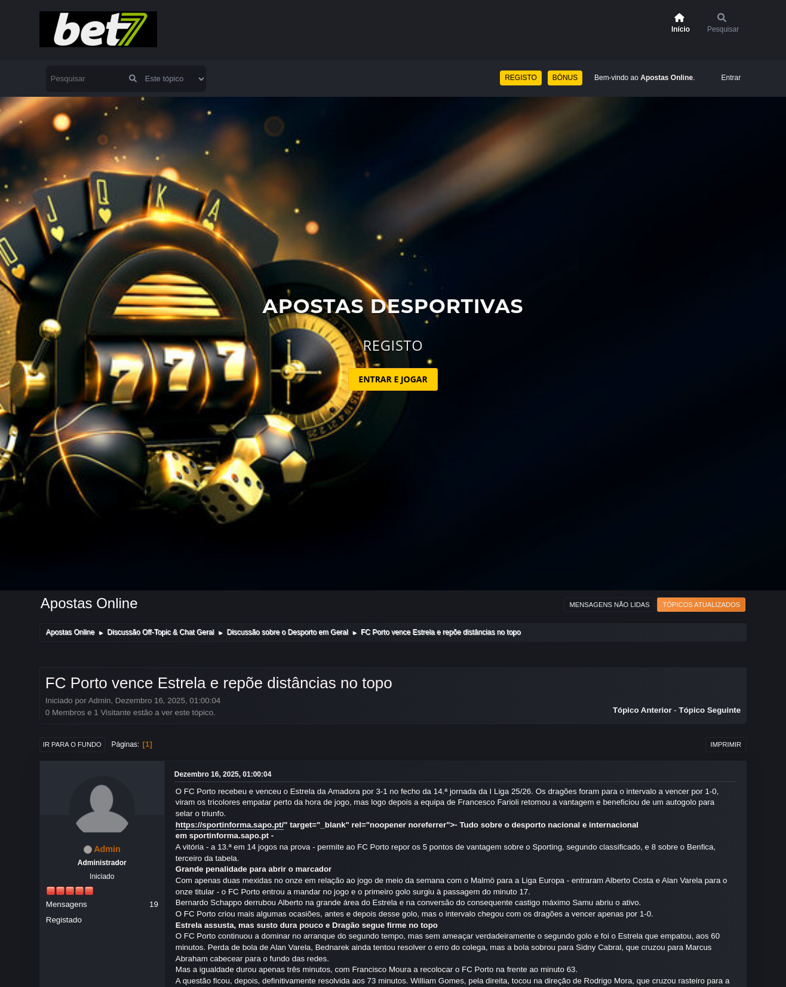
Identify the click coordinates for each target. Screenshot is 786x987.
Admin (107, 849)
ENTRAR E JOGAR (392, 379)
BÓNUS (565, 77)
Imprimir (726, 744)
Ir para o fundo (72, 744)
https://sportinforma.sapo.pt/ (230, 824)
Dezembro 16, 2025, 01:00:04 (223, 774)
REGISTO (521, 77)
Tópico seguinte (710, 710)
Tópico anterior (642, 710)
